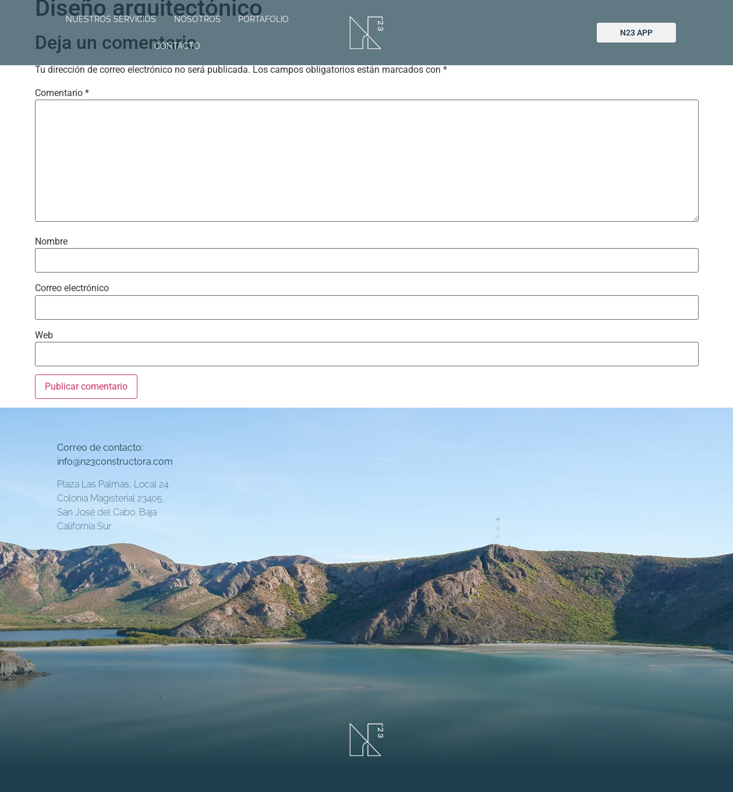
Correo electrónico (72, 288)
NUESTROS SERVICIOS (111, 19)
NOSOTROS (197, 19)
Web (44, 335)
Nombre (51, 241)
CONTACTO (177, 46)
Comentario (62, 93)
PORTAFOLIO (263, 19)
